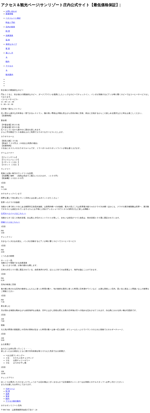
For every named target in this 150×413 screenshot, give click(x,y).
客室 (7, 396)
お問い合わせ (11, 11)
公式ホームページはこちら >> (13, 213)
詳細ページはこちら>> (10, 222)
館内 (7, 399)
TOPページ (10, 389)
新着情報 (9, 14)
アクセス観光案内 (13, 401)
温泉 (7, 394)
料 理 (8, 391)
